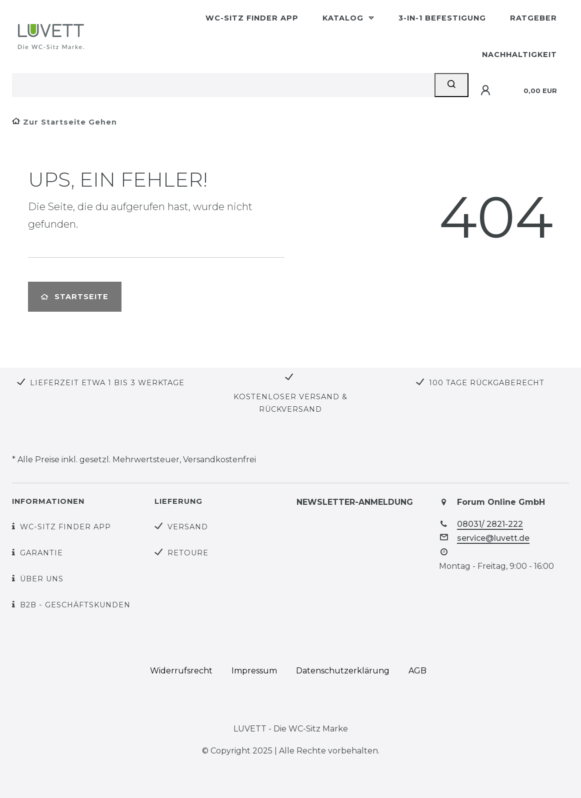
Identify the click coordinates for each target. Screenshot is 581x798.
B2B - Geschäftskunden (75, 604)
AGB (417, 670)
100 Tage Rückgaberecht (486, 382)
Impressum (254, 670)
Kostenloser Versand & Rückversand (291, 403)
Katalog (344, 18)
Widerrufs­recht (181, 670)
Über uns (42, 578)
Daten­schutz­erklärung (343, 670)
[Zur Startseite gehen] (64, 122)
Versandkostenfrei (219, 459)
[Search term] (223, 85)
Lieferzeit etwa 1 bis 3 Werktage (107, 382)
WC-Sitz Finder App (252, 18)
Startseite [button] (74, 296)
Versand (188, 526)
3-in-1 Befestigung (442, 18)
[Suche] (451, 85)
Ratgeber (533, 18)
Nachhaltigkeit (519, 54)
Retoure (188, 552)
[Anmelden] (487, 90)
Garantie (41, 552)
